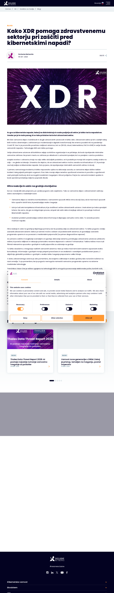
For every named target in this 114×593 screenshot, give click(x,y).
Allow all (88, 318)
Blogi (39, 9)
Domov (9, 9)
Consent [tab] (24, 280)
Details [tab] (57, 280)
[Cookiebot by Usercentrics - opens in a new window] (94, 273)
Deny (25, 318)
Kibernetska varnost (17, 582)
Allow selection (57, 318)
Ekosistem (12, 588)
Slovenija (99, 3)
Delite (103, 55)
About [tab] (89, 280)
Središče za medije (28, 9)
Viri (16, 9)
